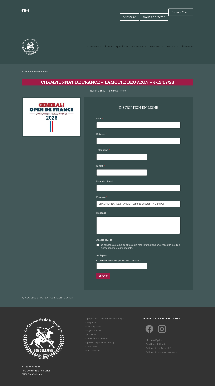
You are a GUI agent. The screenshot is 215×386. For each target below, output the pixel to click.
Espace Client (181, 12)
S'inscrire (129, 17)
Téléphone (103, 150)
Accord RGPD (104, 240)
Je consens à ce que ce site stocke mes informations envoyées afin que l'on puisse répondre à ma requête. (140, 246)
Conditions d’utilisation (156, 344)
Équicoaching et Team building (99, 342)
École (107, 46)
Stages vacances (93, 330)
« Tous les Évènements (35, 71)
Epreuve (101, 197)
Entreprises (155, 46)
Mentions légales (154, 340)
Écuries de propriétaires (96, 338)
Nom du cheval (105, 181)
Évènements (188, 46)
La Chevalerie (92, 46)
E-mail (100, 166)
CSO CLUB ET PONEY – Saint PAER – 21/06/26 (51, 298)
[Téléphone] (121, 157)
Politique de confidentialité (158, 348)
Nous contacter (92, 350)
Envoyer (103, 275)
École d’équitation (93, 326)
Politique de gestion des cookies (161, 352)
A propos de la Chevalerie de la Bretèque (104, 318)
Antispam (102, 255)
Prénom (101, 134)
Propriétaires (138, 46)
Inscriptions (90, 322)
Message (101, 213)
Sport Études (122, 46)
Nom (99, 118)
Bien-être (171, 46)
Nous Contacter (154, 17)
